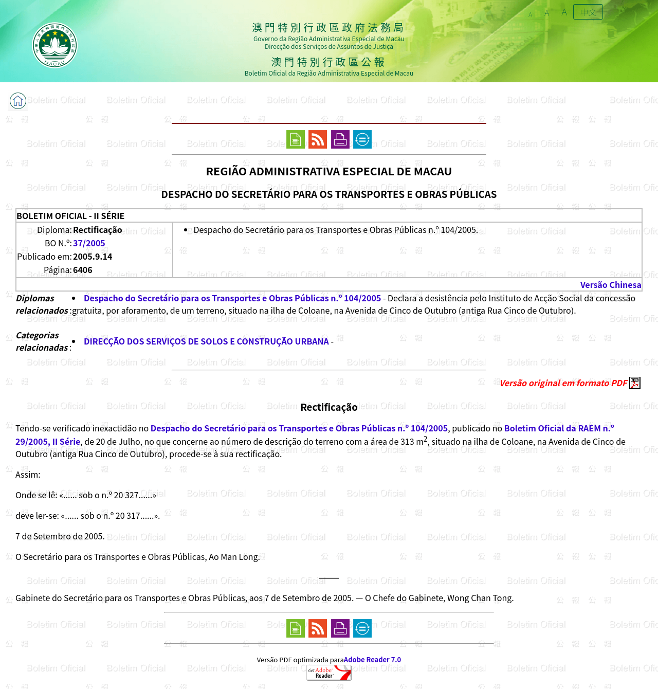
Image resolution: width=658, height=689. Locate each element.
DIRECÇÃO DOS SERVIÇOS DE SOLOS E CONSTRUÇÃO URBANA (206, 341)
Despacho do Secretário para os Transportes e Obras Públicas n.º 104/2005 (232, 298)
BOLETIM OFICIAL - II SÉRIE (70, 215)
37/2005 (89, 243)
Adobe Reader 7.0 (372, 659)
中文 (588, 12)
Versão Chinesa (611, 284)
